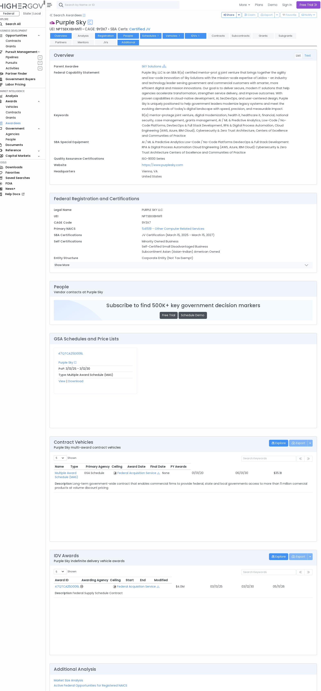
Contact (72, 685)
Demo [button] (272, 5)
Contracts (17, 41)
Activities (16, 68)
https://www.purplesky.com (164, 170)
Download (79, 386)
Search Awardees (69, 15)
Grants (14, 46)
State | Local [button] (35, 13)
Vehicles (15, 107)
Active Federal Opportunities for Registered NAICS (94, 664)
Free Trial (170, 320)
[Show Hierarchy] (166, 66)
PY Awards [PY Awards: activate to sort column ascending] (294, 445)
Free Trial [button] (308, 5)
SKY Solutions (154, 66)
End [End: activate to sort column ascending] (257, 558)
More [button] (243, 5)
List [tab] (298, 55)
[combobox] (121, 5)
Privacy (98, 685)
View (65, 386)
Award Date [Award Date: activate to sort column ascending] (239, 445)
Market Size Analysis (72, 659)
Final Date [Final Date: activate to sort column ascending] (267, 445)
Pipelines (15, 57)
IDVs (199, 36)
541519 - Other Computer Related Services (175, 234)
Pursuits (15, 63)
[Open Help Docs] (87, 15)
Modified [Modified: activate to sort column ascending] (287, 558)
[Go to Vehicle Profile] (85, 565)
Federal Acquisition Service (171, 451)
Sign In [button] (287, 5)
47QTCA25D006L (74, 359)
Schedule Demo (194, 320)
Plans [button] (259, 5)
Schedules (154, 36)
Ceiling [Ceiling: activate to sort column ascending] (215, 445)
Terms (85, 685)
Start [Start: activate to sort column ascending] (233, 558)
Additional (132, 42)
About (58, 685)
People (14, 139)
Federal (12, 13)
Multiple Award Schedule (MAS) (81, 451)
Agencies (16, 134)
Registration (109, 36)
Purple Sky (69, 368)
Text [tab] (307, 55)
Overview (64, 36)
